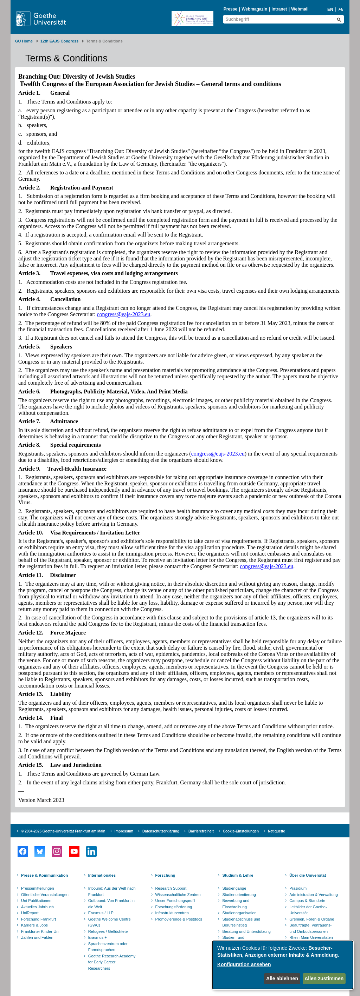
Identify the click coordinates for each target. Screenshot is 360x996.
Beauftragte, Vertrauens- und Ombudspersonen (310, 928)
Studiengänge (234, 888)
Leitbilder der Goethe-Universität (308, 910)
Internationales (102, 875)
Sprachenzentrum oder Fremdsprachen (108, 947)
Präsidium (298, 888)
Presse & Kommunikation (44, 875)
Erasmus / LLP (101, 913)
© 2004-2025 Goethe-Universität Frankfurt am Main (63, 831)
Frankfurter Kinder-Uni (40, 931)
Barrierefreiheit (201, 831)
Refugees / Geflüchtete (108, 931)
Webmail (299, 9)
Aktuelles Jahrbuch (37, 907)
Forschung (165, 875)
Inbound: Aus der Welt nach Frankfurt (112, 891)
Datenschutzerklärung (160, 831)
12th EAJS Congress (59, 41)
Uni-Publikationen (36, 900)
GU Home (24, 41)
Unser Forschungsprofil (175, 900)
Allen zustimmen (323, 978)
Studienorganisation (239, 913)
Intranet (279, 9)
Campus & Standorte (307, 900)
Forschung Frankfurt (38, 919)
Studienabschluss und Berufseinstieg (241, 922)
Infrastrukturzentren (172, 913)
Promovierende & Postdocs (178, 919)
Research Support (171, 888)
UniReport (30, 913)
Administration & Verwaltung (313, 894)
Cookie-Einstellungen (241, 831)
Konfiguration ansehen (244, 964)
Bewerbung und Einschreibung (235, 903)
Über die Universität (307, 875)
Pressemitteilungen (37, 888)
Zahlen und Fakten (37, 937)
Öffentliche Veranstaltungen (45, 894)
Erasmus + (97, 937)
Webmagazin (254, 9)
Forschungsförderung (173, 907)
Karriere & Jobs (34, 925)
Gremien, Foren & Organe (311, 919)
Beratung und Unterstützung (246, 931)
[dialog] (282, 965)
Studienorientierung (239, 894)
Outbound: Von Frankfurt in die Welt (111, 903)
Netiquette (276, 831)
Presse (230, 9)
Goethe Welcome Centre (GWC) (109, 922)
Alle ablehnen (282, 978)
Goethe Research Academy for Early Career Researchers (112, 962)
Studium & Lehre (237, 875)
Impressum (124, 831)
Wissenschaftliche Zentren (178, 894)
